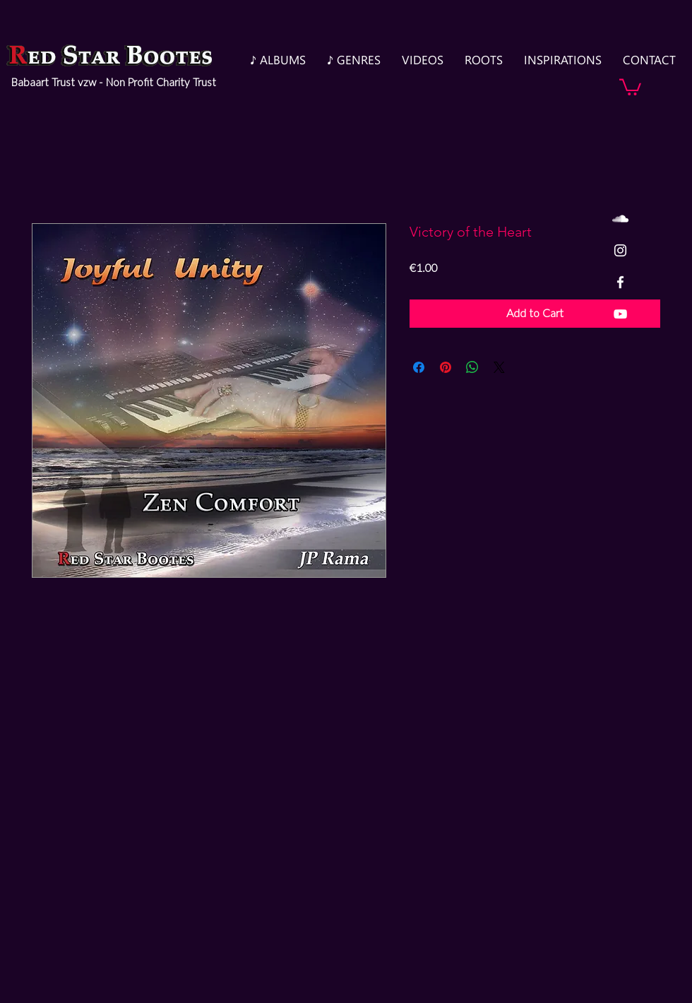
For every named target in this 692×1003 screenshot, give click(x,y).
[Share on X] (499, 367)
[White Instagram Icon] (620, 250)
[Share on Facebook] (418, 367)
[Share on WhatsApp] (472, 367)
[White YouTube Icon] (620, 314)
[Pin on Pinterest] (445, 367)
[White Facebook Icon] (620, 282)
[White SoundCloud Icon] (620, 218)
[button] (630, 86)
